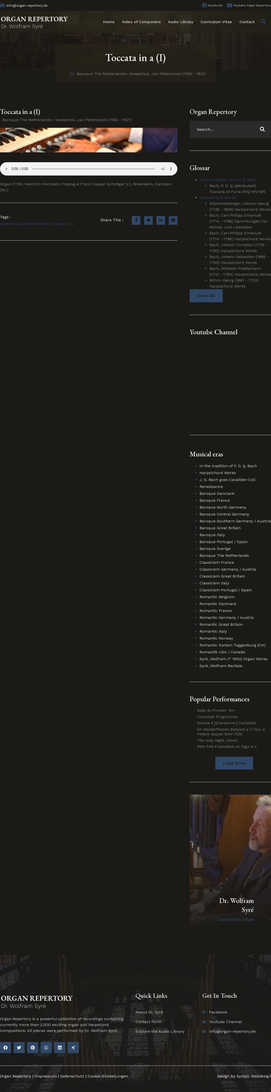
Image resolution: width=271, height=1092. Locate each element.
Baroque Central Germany (224, 514)
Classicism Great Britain (222, 576)
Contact (247, 21)
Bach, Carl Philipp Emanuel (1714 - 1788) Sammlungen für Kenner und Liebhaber (238, 221)
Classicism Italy (214, 583)
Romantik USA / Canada (222, 652)
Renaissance (211, 486)
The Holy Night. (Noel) (217, 740)
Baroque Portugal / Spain (224, 542)
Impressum (45, 1076)
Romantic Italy (213, 631)
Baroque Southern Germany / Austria (235, 521)
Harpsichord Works (218, 197)
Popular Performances (220, 699)
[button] (234, 763)
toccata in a (62, 223)
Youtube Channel (213, 332)
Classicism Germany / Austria (228, 569)
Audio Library (180, 21)
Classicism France (217, 562)
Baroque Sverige (215, 548)
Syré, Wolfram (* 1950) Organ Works (234, 659)
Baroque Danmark (217, 493)
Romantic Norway (216, 638)
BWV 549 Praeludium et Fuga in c (227, 747)
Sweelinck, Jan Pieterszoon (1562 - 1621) (168, 73)
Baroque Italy (212, 535)
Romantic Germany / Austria (227, 617)
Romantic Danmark (218, 604)
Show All (206, 295)
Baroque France (215, 500)
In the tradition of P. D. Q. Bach (228, 179)
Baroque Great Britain (220, 528)
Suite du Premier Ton (216, 710)
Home (109, 21)
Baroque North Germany (223, 507)
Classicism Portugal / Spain (226, 590)
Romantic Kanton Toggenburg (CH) (233, 645)
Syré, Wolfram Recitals (221, 666)
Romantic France (216, 611)
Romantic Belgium (217, 597)
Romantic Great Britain (221, 624)
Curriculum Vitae (216, 21)
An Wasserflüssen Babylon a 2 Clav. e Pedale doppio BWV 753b (231, 732)
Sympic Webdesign (252, 1076)
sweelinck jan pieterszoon (24, 223)
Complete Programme (217, 717)
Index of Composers (141, 21)
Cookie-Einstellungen (108, 1076)
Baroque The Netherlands (101, 73)
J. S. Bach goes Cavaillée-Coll (227, 480)
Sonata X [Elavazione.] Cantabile (226, 723)
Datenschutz (72, 1076)
